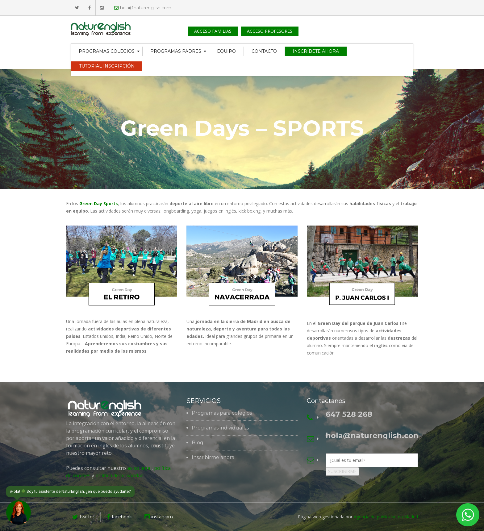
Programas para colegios (222, 413)
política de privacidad (119, 475)
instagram (158, 517)
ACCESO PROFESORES (269, 31)
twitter (83, 517)
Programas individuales (220, 427)
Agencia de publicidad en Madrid (386, 517)
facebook (119, 517)
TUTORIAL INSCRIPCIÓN (107, 66)
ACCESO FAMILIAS (213, 31)
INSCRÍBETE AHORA (316, 51)
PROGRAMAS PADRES (175, 51)
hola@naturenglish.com (142, 7)
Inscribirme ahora (213, 457)
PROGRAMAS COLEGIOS (107, 51)
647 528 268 (349, 414)
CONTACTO (264, 51)
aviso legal (139, 468)
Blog (197, 442)
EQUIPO (226, 51)
